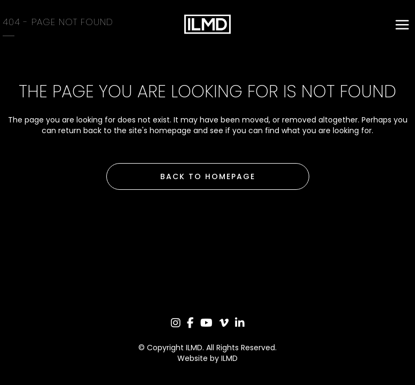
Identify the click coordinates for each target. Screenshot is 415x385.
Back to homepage (207, 176)
